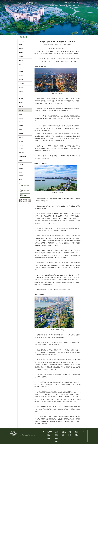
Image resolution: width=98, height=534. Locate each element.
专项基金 (63, 434)
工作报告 (69, 434)
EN (77, 2)
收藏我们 (74, 2)
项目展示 (61, 5)
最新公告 (56, 434)
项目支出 (69, 435)
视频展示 (56, 437)
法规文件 (48, 437)
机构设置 (48, 435)
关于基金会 (52, 5)
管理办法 (48, 438)
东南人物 (56, 438)
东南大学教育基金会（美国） (68, 2)
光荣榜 (63, 435)
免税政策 (76, 435)
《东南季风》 (57, 441)
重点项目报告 (70, 437)
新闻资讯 (56, 5)
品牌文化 (65, 5)
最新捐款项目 (64, 432)
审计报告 (69, 432)
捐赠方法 (76, 434)
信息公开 (70, 5)
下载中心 (79, 5)
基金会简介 (49, 432)
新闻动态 (56, 432)
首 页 (48, 5)
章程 (48, 434)
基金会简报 (56, 435)
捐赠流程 (76, 432)
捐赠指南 (74, 5)
